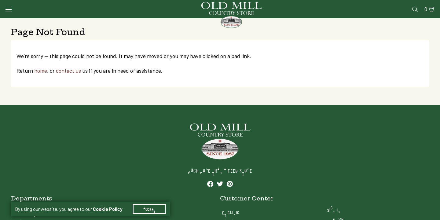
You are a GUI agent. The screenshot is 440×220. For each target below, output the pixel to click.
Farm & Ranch (381, 23)
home (46, 99)
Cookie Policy (111, 201)
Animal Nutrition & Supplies (173, 23)
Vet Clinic (299, 5)
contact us (73, 99)
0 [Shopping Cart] (418, 5)
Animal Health (102, 23)
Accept (153, 201)
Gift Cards (358, 5)
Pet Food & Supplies (251, 23)
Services (271, 5)
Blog (405, 5)
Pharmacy (328, 5)
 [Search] (422, 23)
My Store (370, 178)
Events (385, 5)
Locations (371, 188)
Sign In (87, 5)
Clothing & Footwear (321, 23)
